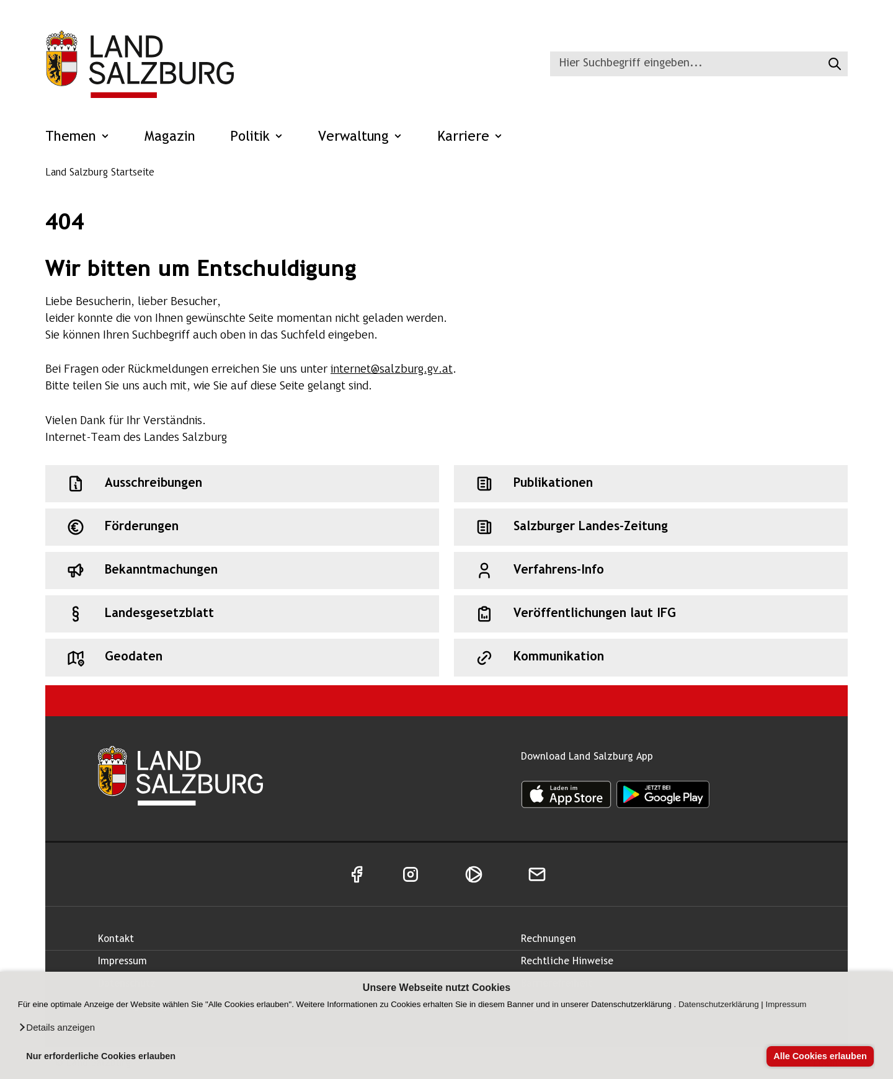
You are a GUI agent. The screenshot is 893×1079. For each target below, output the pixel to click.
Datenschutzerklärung (718, 1004)
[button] (56, 1027)
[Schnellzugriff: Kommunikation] (651, 657)
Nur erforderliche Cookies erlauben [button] (100, 1056)
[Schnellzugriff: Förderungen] (242, 527)
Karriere (470, 137)
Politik (256, 137)
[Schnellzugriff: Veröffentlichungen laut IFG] (651, 614)
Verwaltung (360, 137)
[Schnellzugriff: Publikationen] (651, 483)
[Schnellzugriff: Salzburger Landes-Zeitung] (651, 527)
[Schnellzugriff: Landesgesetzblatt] (242, 614)
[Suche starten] (833, 63)
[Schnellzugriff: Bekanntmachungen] (242, 570)
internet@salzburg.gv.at (392, 370)
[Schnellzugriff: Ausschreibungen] (242, 483)
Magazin (169, 137)
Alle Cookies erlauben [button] (819, 1056)
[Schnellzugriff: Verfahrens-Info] (651, 570)
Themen (77, 137)
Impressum (786, 1004)
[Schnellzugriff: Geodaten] (242, 657)
